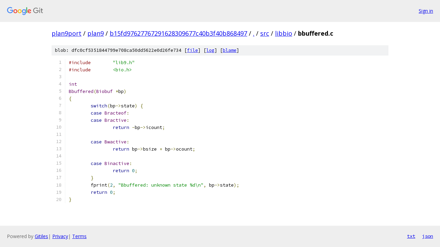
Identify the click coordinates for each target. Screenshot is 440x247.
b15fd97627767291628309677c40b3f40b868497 (178, 33)
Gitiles (41, 236)
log (210, 50)
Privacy (60, 236)
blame (229, 50)
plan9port (66, 33)
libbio (283, 33)
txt (411, 236)
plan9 (95, 33)
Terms (79, 236)
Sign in (426, 11)
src (264, 33)
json (427, 236)
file (192, 50)
